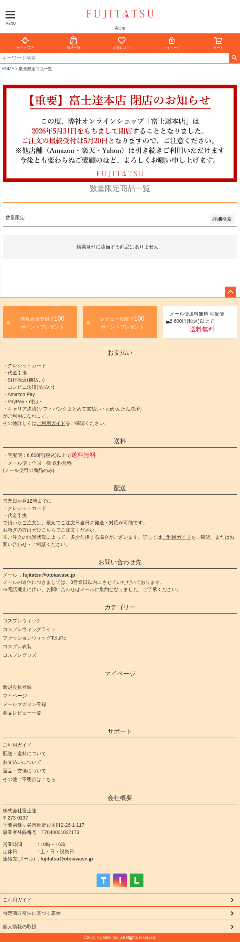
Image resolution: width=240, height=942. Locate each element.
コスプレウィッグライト (29, 629)
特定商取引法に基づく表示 (32, 913)
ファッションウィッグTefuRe (34, 638)
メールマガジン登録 (24, 704)
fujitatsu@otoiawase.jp (49, 575)
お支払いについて (22, 762)
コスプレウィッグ (22, 620)
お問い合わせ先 (120, 562)
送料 (120, 441)
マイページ (171, 43)
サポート (120, 731)
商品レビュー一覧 (22, 713)
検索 (234, 58)
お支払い (120, 352)
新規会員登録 (17, 687)
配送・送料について (24, 753)
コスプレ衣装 (17, 646)
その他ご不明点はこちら (29, 779)
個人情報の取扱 (20, 926)
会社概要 (120, 797)
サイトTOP (25, 43)
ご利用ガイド (51, 423)
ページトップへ (230, 292)
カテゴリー (120, 607)
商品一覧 (73, 43)
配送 (120, 488)
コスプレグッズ (20, 655)
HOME (8, 68)
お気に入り (121, 43)
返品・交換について (24, 770)
